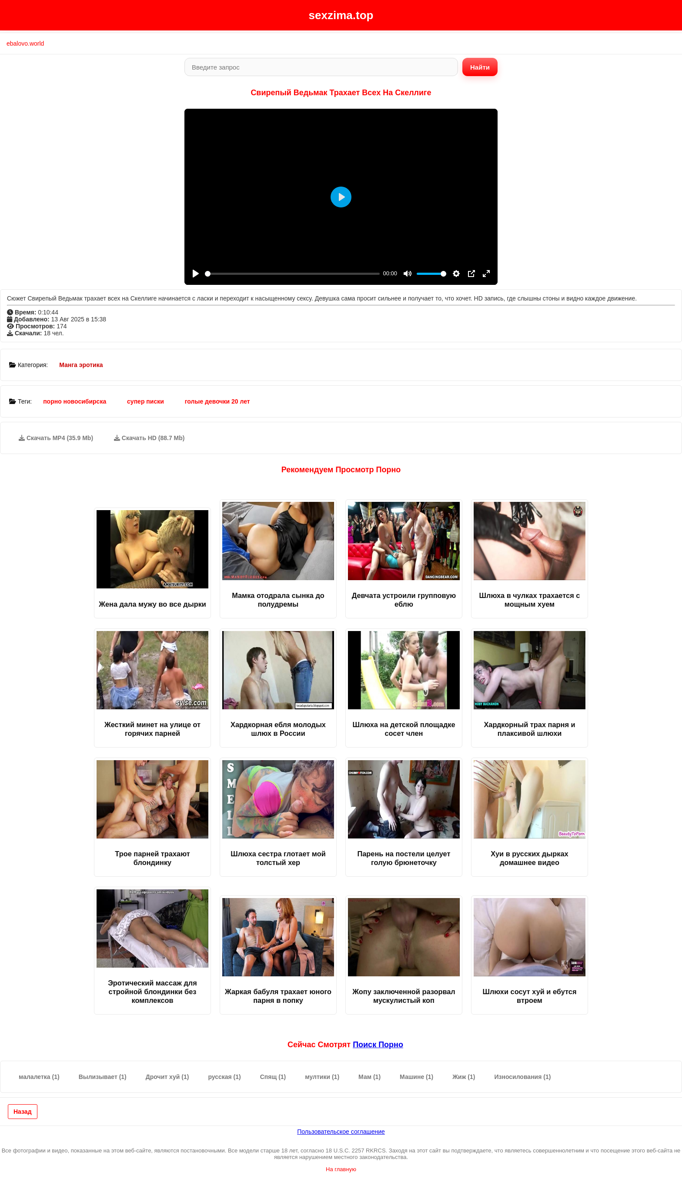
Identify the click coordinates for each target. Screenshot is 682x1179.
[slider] (292, 274)
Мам (369, 1076)
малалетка (39, 1076)
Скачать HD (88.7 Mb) (149, 437)
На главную (341, 1169)
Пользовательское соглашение (341, 1131)
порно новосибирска (74, 401)
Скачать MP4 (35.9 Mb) (56, 437)
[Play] (196, 274)
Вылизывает (103, 1076)
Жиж (463, 1076)
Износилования (522, 1076)
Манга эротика (81, 364)
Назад (22, 1111)
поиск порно (378, 1044)
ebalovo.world (25, 43)
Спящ (273, 1076)
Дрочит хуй (167, 1076)
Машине (416, 1076)
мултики (322, 1076)
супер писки (145, 401)
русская (224, 1076)
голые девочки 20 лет (217, 401)
